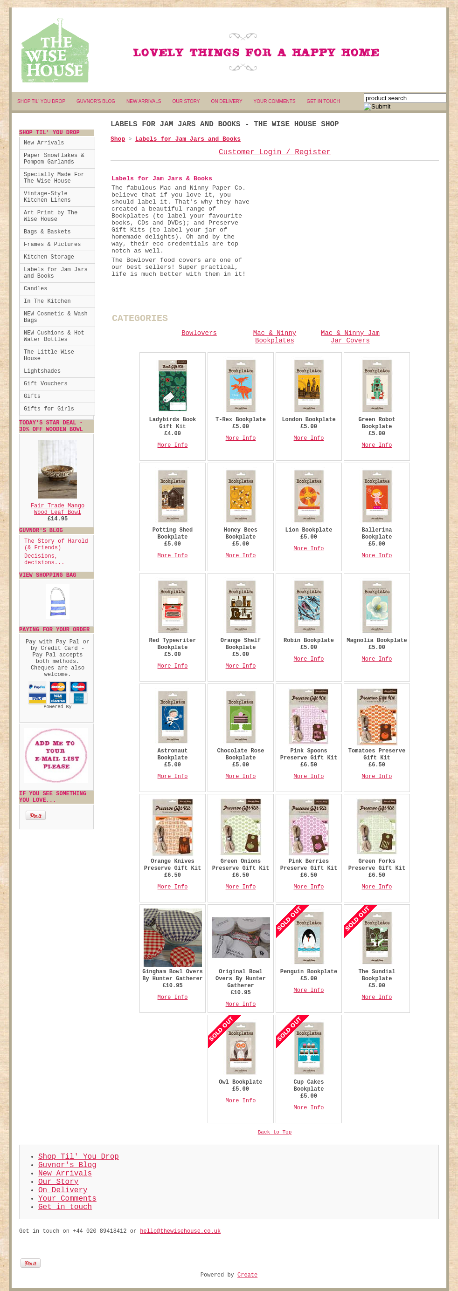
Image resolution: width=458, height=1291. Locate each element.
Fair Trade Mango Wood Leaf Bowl (57, 509)
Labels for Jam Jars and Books (56, 273)
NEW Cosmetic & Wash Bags (56, 317)
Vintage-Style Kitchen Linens (47, 197)
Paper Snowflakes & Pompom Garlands (54, 158)
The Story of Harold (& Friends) (56, 544)
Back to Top (275, 1132)
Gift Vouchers (46, 384)
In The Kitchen (47, 301)
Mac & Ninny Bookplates (274, 336)
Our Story (58, 1182)
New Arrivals (44, 143)
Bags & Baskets (47, 232)
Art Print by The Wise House (50, 216)
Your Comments (67, 1199)
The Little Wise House (49, 355)
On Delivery (63, 1190)
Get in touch (65, 1207)
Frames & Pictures (52, 244)
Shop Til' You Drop (78, 1157)
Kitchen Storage (49, 257)
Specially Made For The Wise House (54, 177)
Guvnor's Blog (67, 1165)
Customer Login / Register (275, 152)
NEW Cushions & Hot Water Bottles (54, 336)
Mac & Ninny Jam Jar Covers (350, 336)
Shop (118, 139)
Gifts (32, 396)
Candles (35, 289)
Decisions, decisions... (44, 559)
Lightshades (42, 371)
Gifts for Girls (49, 409)
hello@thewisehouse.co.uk (180, 1231)
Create (247, 1275)
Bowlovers (199, 333)
